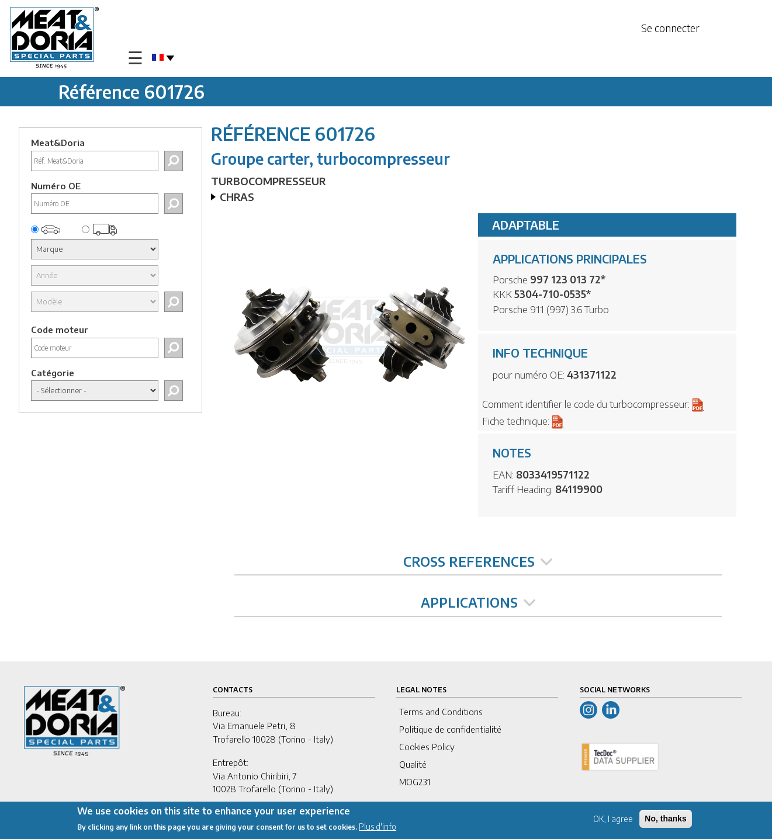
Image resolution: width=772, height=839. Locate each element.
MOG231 (414, 781)
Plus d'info (377, 828)
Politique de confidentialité (450, 729)
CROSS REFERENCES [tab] (477, 561)
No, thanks (666, 819)
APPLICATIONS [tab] (478, 602)
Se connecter (670, 27)
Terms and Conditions (441, 711)
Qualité (413, 764)
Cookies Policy (427, 746)
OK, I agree (613, 820)
